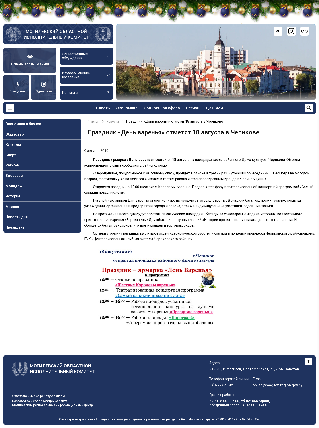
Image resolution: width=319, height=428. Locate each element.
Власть (103, 108)
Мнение (12, 207)
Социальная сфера (162, 108)
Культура (13, 144)
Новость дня (17, 217)
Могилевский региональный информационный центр (52, 405)
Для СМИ (214, 108)
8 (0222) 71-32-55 (223, 385)
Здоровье (14, 176)
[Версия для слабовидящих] (304, 31)
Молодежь (15, 186)
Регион (192, 108)
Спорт (11, 155)
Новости (113, 121)
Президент (15, 227)
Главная (93, 121)
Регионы (13, 165)
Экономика (127, 108)
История (13, 196)
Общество (15, 134)
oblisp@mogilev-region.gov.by (277, 385)
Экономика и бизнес (23, 124)
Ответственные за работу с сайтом (38, 396)
